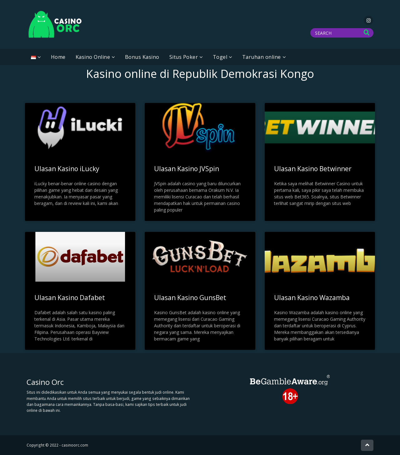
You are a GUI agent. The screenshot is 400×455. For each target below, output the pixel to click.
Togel (220, 57)
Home (58, 57)
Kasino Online (93, 57)
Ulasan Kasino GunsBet (190, 297)
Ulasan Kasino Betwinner (313, 168)
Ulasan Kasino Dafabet (69, 297)
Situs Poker (183, 57)
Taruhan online (261, 57)
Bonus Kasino (142, 57)
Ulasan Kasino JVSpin (186, 168)
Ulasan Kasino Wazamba (312, 297)
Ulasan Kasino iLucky (66, 168)
